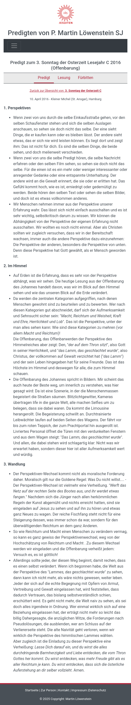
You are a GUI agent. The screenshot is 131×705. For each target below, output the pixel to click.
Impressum (79, 690)
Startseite (31, 690)
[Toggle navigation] (14, 46)
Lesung (64, 77)
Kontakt (63, 690)
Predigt (44, 77)
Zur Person (48, 690)
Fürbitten (85, 77)
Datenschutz (97, 690)
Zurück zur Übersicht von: (65, 90)
